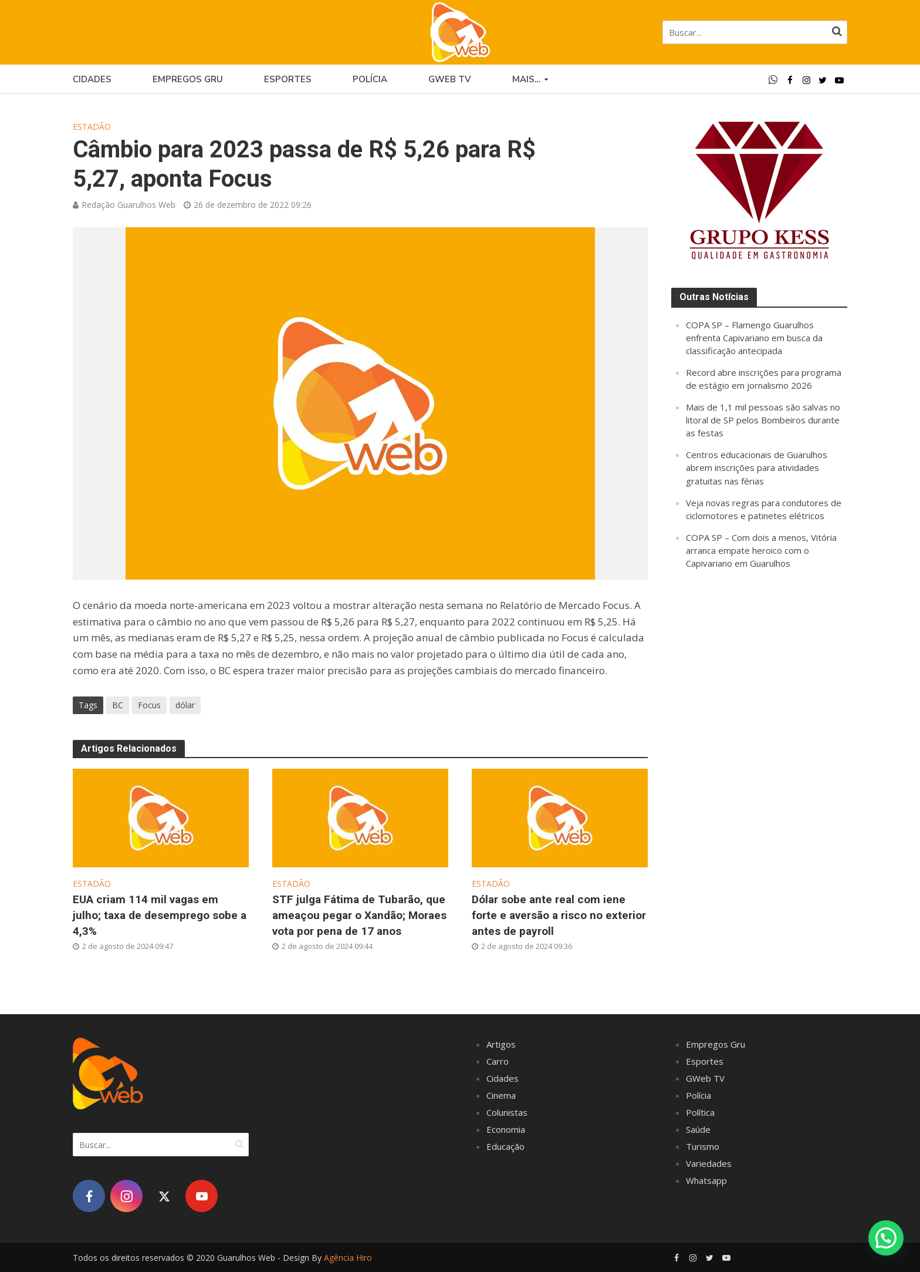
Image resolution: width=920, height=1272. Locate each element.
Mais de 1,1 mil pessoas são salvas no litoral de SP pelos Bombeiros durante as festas (763, 420)
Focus (149, 705)
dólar (185, 705)
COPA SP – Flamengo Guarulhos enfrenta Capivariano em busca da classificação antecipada (754, 337)
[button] (886, 1238)
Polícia (370, 79)
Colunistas (506, 1112)
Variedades (709, 1163)
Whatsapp (706, 1180)
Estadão (92, 126)
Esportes (288, 79)
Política (700, 1112)
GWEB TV (449, 79)
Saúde (698, 1129)
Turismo (702, 1146)
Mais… (526, 79)
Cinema (501, 1095)
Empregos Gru (188, 79)
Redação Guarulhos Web (128, 204)
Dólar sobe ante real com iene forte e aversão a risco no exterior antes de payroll (559, 915)
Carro (497, 1061)
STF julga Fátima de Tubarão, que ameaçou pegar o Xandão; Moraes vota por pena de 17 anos (359, 915)
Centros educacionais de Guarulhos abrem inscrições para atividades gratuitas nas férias (756, 467)
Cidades (92, 79)
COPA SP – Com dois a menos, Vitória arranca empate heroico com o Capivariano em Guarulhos (761, 550)
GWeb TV (705, 1078)
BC (117, 705)
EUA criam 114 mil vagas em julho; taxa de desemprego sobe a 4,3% (159, 915)
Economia (505, 1129)
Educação (505, 1146)
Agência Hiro (348, 1257)
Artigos (501, 1044)
